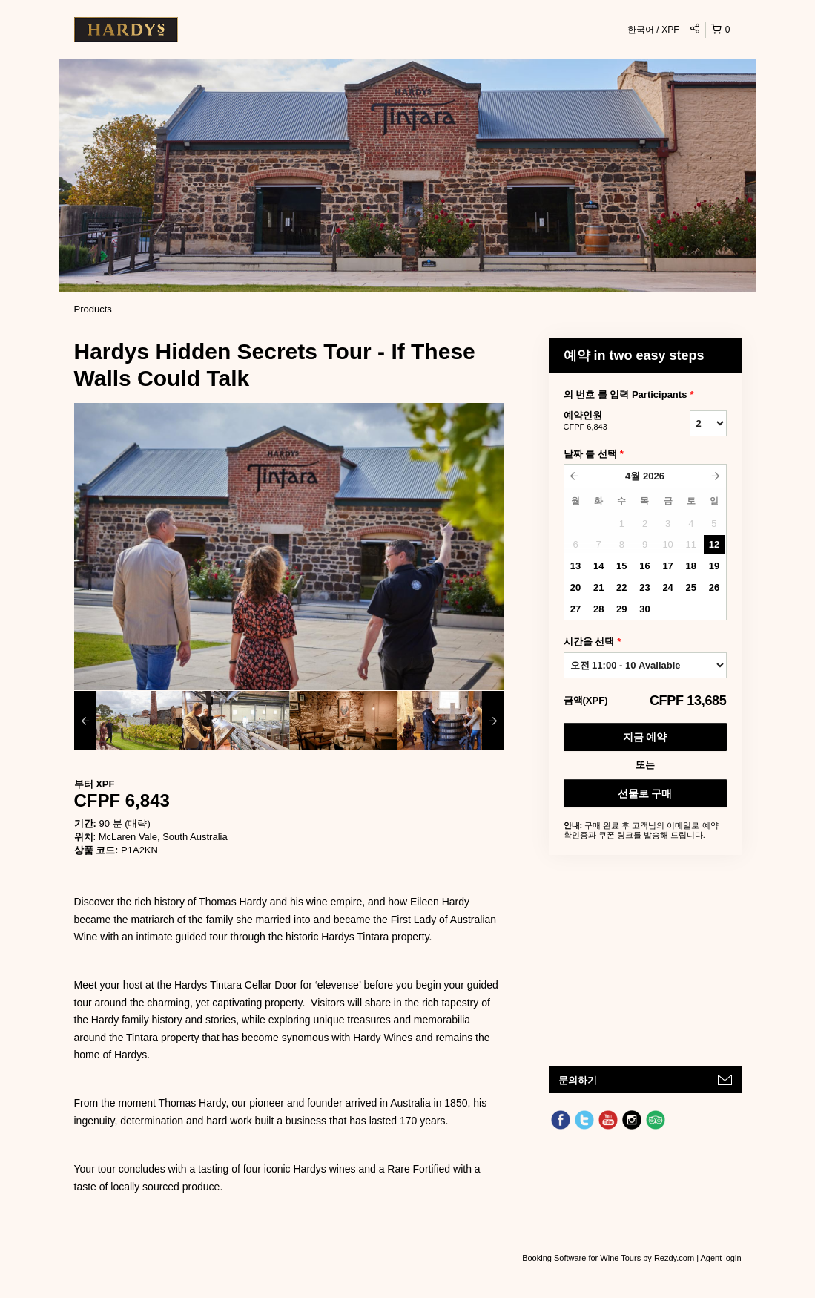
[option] (128, 720)
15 (621, 565)
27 (575, 608)
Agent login (720, 1257)
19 (714, 565)
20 (575, 587)
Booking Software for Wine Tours (582, 1257)
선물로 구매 (645, 793)
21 (598, 587)
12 (714, 544)
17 (667, 565)
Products (93, 309)
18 (691, 565)
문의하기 (577, 1080)
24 (667, 587)
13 (575, 565)
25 (691, 587)
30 (644, 608)
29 (621, 608)
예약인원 (608, 421)
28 (598, 608)
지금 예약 (645, 737)
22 (621, 587)
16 (644, 565)
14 (598, 565)
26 (714, 587)
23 (644, 587)
